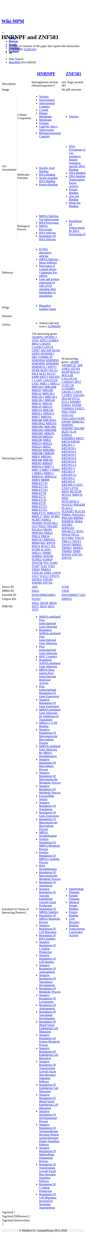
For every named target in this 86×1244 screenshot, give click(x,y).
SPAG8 (66, 534)
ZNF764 (47, 582)
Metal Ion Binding (74, 204)
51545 (65, 586)
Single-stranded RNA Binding (48, 179)
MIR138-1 (51, 396)
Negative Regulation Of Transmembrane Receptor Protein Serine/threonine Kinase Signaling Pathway (49, 1134)
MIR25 (46, 446)
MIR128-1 (48, 393)
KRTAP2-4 (68, 471)
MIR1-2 (55, 383)
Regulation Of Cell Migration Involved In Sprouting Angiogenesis (47, 1201)
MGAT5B (75, 491)
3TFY (35, 609)
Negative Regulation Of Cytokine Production (47, 947)
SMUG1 (37, 552)
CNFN (78, 391)
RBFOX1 (37, 539)
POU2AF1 (78, 514)
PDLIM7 (52, 526)
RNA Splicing (47, 232)
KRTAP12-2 (69, 464)
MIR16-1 (37, 413)
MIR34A (46, 456)
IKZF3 (44, 370)
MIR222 (37, 446)
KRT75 (44, 376)
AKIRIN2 (37, 337)
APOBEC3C (69, 365)
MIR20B (37, 440)
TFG (46, 562)
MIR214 (37, 443)
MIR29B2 (38, 453)
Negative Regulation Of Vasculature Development (47, 980)
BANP (65, 371)
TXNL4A (37, 572)
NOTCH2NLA (70, 501)
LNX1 (35, 383)
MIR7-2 (36, 469)
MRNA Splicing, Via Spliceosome (49, 217)
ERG (35, 357)
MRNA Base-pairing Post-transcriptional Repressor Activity (47, 676)
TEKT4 (79, 537)
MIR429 (47, 463)
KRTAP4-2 (68, 478)
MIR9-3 (49, 473)
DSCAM (46, 350)
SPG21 (75, 534)
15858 (65, 590)
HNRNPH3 (38, 363)
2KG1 (51, 606)
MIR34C (48, 459)
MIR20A (47, 436)
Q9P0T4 (67, 599)
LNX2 (65, 488)
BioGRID (14, 62)
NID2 (65, 498)
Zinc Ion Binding (74, 198)
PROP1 (47, 529)
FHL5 (65, 411)
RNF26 (36, 546)
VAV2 (35, 576)
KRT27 (80, 438)
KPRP (35, 376)
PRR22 (48, 532)
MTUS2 (66, 494)
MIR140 (50, 400)
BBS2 (35, 343)
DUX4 (56, 350)
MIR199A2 (38, 423)
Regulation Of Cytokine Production (47, 1188)
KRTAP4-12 (69, 474)
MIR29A (37, 449)
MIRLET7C (39, 496)
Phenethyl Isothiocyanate (47, 307)
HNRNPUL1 (39, 366)
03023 (35, 590)
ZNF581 (73, 73)
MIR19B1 (38, 426)
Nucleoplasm (46, 99)
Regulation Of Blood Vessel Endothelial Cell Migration (48, 1026)
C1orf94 (36, 347)
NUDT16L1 (50, 523)
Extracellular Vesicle (46, 797)
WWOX (66, 554)
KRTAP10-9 (69, 461)
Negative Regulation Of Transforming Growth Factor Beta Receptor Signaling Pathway (47, 1071)
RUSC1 (45, 546)
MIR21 (47, 440)
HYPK (36, 370)
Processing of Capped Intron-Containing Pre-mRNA (48, 270)
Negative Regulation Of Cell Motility (47, 958)
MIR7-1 (49, 466)
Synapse (44, 123)
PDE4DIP (79, 504)
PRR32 (36, 536)
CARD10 (67, 381)
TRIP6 (76, 551)
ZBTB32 (37, 579)
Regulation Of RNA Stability (47, 937)
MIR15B (48, 410)
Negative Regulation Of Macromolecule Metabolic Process (50, 777)
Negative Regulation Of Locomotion (47, 998)
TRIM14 (46, 569)
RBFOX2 (49, 539)
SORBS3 (37, 556)
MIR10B (47, 390)
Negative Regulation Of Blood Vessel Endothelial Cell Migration (48, 1101)
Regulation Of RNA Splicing (47, 237)
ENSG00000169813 (44, 594)
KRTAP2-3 (68, 468)
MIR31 (36, 456)
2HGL (35, 603)
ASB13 (66, 368)
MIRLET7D (39, 499)
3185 (35, 586)
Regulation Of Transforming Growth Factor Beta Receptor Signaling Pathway (47, 1173)
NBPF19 (77, 494)
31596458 (53, 326)
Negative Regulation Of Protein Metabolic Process (49, 1039)
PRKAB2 (67, 518)
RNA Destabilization (48, 867)
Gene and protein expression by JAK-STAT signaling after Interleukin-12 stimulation (49, 287)
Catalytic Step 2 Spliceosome (48, 128)
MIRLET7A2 (40, 486)
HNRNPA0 (38, 360)
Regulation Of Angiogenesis (47, 1006)
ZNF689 (37, 582)
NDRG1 (46, 519)
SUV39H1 (68, 537)
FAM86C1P (45, 357)
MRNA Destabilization (48, 834)
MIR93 (36, 479)
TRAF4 (66, 544)
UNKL (48, 572)
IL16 (73, 431)
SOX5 (79, 531)
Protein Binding (48, 184)
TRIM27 (67, 547)
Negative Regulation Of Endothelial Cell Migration (48, 1053)
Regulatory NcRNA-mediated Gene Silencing (49, 663)
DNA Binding (77, 172)
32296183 (29, 49)
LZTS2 (74, 488)
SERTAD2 (68, 528)
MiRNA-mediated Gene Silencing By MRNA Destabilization (49, 751)
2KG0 (43, 606)
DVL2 (76, 398)
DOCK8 (66, 398)
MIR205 (49, 433)
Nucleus (44, 96)
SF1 (53, 546)
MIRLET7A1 (40, 483)
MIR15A (37, 410)
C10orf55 (45, 343)
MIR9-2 (38, 473)
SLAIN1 (46, 549)
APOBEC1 (50, 337)
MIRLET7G (39, 513)
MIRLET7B (39, 493)
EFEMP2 (75, 401)
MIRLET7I (53, 513)
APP (80, 365)
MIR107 (37, 390)
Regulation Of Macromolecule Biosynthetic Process (48, 824)
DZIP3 (36, 353)
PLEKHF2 (68, 511)
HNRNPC (68, 425)
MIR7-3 (46, 469)
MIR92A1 (38, 476)
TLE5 (43, 566)
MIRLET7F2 (39, 509)
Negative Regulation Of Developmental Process (48, 1116)
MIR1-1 (45, 383)
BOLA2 (75, 371)
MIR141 (37, 403)
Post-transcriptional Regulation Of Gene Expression (49, 691)
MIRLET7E (39, 503)
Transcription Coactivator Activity (77, 932)
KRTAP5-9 (68, 481)
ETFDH (76, 405)
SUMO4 (47, 559)
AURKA (53, 340)
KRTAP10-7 (69, 454)
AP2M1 (74, 362)
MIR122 (37, 393)
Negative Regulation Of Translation (47, 806)
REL (43, 542)
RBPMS (78, 518)
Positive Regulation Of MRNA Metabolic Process (49, 844)
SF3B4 (36, 549)
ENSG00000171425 (73, 594)
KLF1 (42, 373)
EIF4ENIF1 (47, 353)
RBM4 (36, 542)
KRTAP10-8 (69, 458)
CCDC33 (47, 347)
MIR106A (38, 386)
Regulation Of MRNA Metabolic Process (49, 919)
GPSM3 (66, 421)
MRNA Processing (45, 227)
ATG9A (75, 368)
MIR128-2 (38, 396)
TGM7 (36, 566)
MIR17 (36, 416)
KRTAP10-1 (69, 448)
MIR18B (37, 420)
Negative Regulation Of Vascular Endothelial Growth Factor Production (47, 897)
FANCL (79, 408)
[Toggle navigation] (2, 32)
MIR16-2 (48, 413)
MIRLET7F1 (39, 506)
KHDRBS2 (68, 438)
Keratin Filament (74, 897)
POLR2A (37, 529)
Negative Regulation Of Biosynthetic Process (47, 764)
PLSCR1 (80, 511)
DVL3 (65, 401)
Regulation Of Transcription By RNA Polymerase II (77, 227)
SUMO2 (37, 559)
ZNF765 (77, 554)
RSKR (79, 521)
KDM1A (67, 435)
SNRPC (47, 552)
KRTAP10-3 (69, 451)
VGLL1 (44, 576)
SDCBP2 (67, 524)
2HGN (53, 603)
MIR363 (37, 463)
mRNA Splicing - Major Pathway (49, 261)
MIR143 (47, 403)
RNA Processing (48, 222)
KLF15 (51, 373)
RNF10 (51, 542)
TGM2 (54, 562)
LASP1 (38, 380)
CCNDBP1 (68, 388)
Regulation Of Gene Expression (49, 814)
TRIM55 (78, 547)
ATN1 (35, 340)
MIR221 (47, 443)
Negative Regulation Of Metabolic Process (50, 789)
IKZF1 (66, 431)
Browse (13, 41)
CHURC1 (67, 391)
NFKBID (37, 523)
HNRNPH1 (52, 360)
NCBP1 (55, 516)
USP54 (56, 572)
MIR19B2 (50, 426)
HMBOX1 (78, 421)
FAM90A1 (68, 408)
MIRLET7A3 (40, 489)
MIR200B (50, 430)
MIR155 (47, 406)
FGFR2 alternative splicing (45, 252)
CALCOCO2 (69, 378)
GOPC (81, 418)
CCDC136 (68, 385)
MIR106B (50, 386)
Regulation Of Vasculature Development (47, 1015)
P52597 (36, 599)
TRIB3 (36, 569)
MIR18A (46, 416)
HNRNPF (46, 73)
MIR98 (45, 479)
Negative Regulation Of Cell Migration (47, 929)
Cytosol (43, 109)
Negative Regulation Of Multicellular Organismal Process (47, 1154)
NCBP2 (36, 519)
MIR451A (38, 466)
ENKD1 (66, 405)
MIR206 (37, 436)
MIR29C (49, 453)
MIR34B (37, 459)
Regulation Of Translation (47, 884)
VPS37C (55, 576)
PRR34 (45, 536)
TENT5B (37, 562)
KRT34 (66, 441)
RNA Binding (47, 174)
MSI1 (46, 516)
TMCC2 (66, 541)
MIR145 (37, 406)
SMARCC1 (68, 531)
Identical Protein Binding (74, 905)
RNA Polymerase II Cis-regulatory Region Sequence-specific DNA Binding (77, 158)
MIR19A (51, 423)
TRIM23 (76, 544)
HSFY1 (52, 366)
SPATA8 (48, 556)
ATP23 (43, 340)
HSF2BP (79, 428)
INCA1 (53, 370)
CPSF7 (36, 350)
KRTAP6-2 (68, 484)
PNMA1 (67, 514)
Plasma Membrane (45, 115)
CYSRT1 (67, 395)
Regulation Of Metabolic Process (50, 990)
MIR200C (38, 433)
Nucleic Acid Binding (46, 169)
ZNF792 (67, 557)
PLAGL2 (67, 508)
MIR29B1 (49, 449)
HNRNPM (52, 363)
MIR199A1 (49, 420)
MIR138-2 (38, 400)
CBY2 (77, 381)
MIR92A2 (51, 476)
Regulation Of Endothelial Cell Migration (48, 1088)
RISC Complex (48, 656)
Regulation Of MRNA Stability (48, 910)
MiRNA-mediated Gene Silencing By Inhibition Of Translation (49, 714)
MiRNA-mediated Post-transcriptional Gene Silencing (49, 621)
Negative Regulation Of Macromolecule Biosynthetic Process (48, 736)
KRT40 (75, 441)
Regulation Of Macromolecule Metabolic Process (50, 875)
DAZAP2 (78, 395)
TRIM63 (67, 551)
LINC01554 (50, 380)
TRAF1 (76, 541)
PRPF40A (37, 532)
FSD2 (72, 411)
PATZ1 (42, 526)
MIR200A (38, 430)
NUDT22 (67, 504)
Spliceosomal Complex (47, 105)
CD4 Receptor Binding (74, 922)
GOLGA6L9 (69, 418)
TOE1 (51, 566)
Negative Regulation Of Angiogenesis (47, 968)
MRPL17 (37, 516)
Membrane (45, 119)
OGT (35, 526)
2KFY (35, 606)
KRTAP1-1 (68, 445)
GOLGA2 (67, 415)
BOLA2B (67, 375)
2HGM (44, 603)
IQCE (35, 373)
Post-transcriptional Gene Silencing (48, 650)
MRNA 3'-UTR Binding (48, 724)
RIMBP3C (68, 521)
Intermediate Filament (76, 890)
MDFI (65, 491)
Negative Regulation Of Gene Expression (49, 703)
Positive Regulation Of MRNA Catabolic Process (49, 857)
